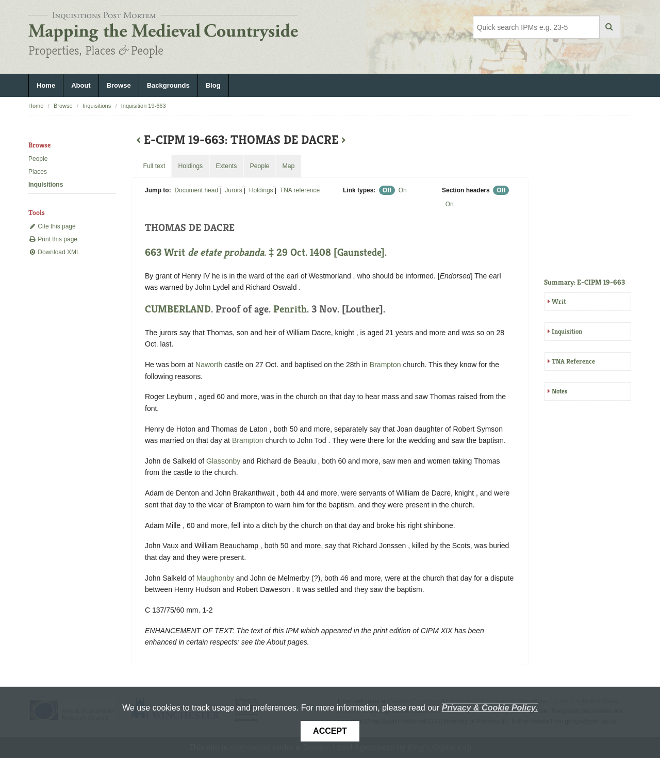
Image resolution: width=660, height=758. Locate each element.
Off (387, 190)
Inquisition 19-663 (143, 106)
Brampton (385, 364)
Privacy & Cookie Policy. (490, 707)
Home (46, 85)
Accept (330, 731)
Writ (559, 301)
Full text (154, 166)
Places (37, 171)
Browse (119, 85)
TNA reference (300, 190)
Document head (196, 190)
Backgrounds (168, 85)
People (37, 158)
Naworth (208, 364)
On (403, 190)
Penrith (290, 309)
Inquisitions (96, 106)
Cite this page (52, 226)
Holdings (261, 190)
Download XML (54, 252)
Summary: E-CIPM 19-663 (584, 282)
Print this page (52, 239)
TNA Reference (573, 361)
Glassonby (223, 461)
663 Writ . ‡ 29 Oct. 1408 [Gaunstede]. (266, 252)
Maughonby (215, 578)
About (81, 85)
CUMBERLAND (178, 309)
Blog (213, 85)
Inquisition (567, 331)
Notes (559, 391)
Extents (226, 166)
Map (288, 166)
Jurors (233, 190)
